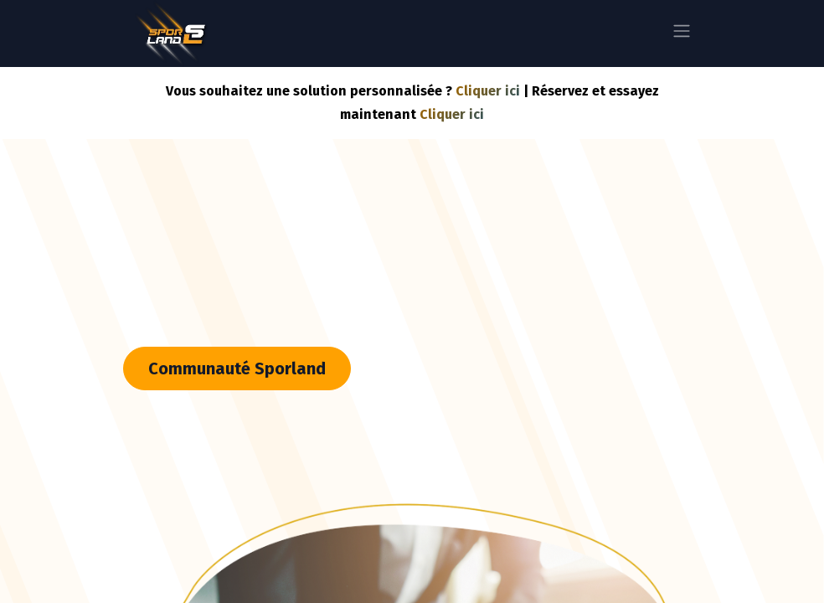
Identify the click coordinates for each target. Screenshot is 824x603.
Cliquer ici (488, 91)
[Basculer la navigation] (681, 33)
